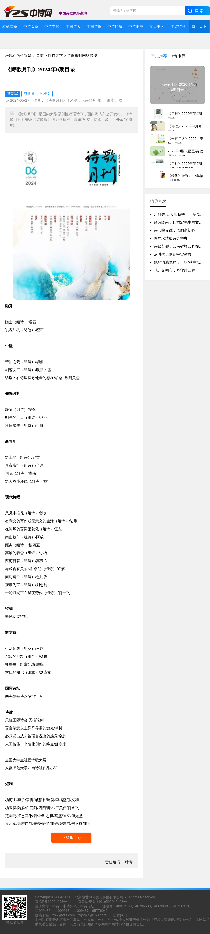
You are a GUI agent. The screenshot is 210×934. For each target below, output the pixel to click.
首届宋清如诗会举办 (171, 238)
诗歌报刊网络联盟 (82, 56)
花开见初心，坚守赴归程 (174, 270)
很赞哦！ (70, 837)
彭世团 (29, 94)
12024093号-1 (59, 902)
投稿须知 (120, 915)
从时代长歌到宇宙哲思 (172, 254)
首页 (40, 56)
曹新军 (12, 94)
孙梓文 (45, 94)
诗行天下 (55, 56)
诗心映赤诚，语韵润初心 (174, 230)
